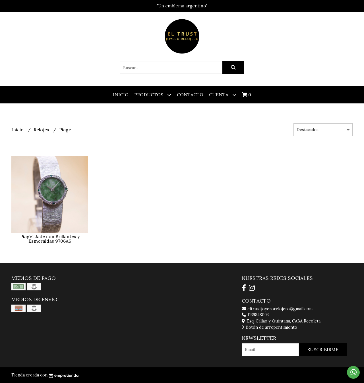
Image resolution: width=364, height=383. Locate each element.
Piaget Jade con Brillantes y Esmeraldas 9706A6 (50, 239)
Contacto (190, 94)
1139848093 (255, 314)
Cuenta (222, 94)
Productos (152, 94)
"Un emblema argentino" (182, 6)
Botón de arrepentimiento (269, 327)
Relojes (42, 129)
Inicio (121, 94)
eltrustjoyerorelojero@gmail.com (277, 308)
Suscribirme (322, 349)
